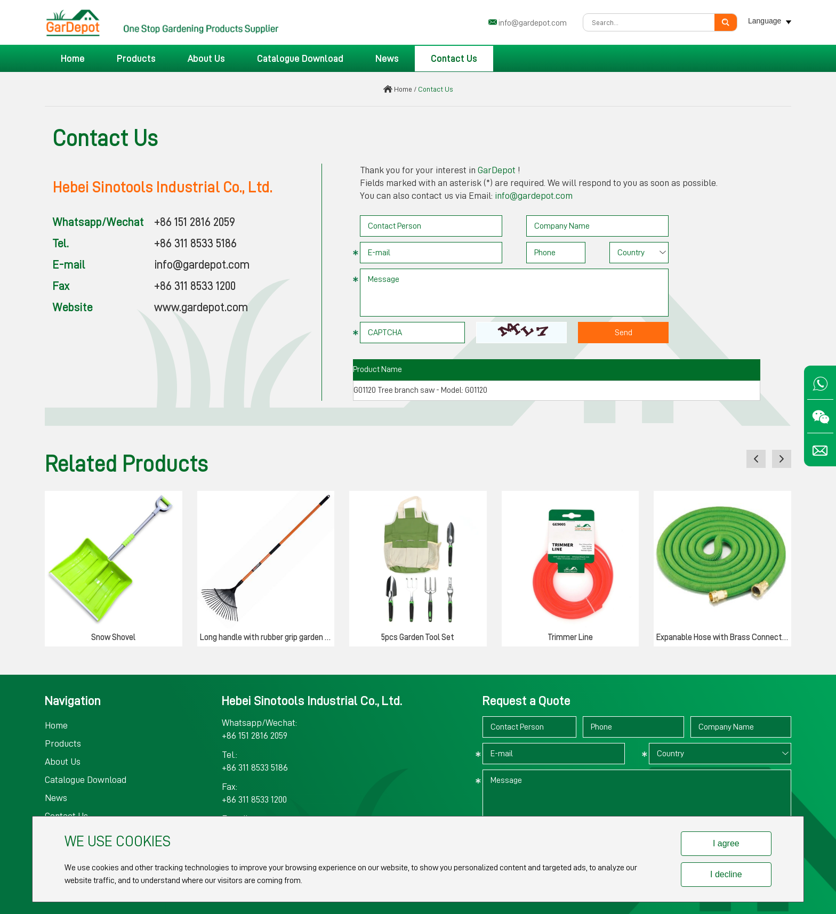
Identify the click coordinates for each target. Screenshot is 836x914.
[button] (756, 459)
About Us (206, 58)
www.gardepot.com (201, 307)
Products (136, 58)
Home (73, 58)
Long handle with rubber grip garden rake (267, 637)
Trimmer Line (570, 637)
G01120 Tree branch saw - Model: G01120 (420, 390)
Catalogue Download (300, 58)
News (387, 58)
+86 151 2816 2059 (194, 222)
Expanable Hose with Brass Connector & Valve (723, 637)
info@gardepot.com (533, 23)
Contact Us (454, 58)
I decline (726, 874)
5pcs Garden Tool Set (417, 637)
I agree (726, 843)
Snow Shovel (113, 637)
